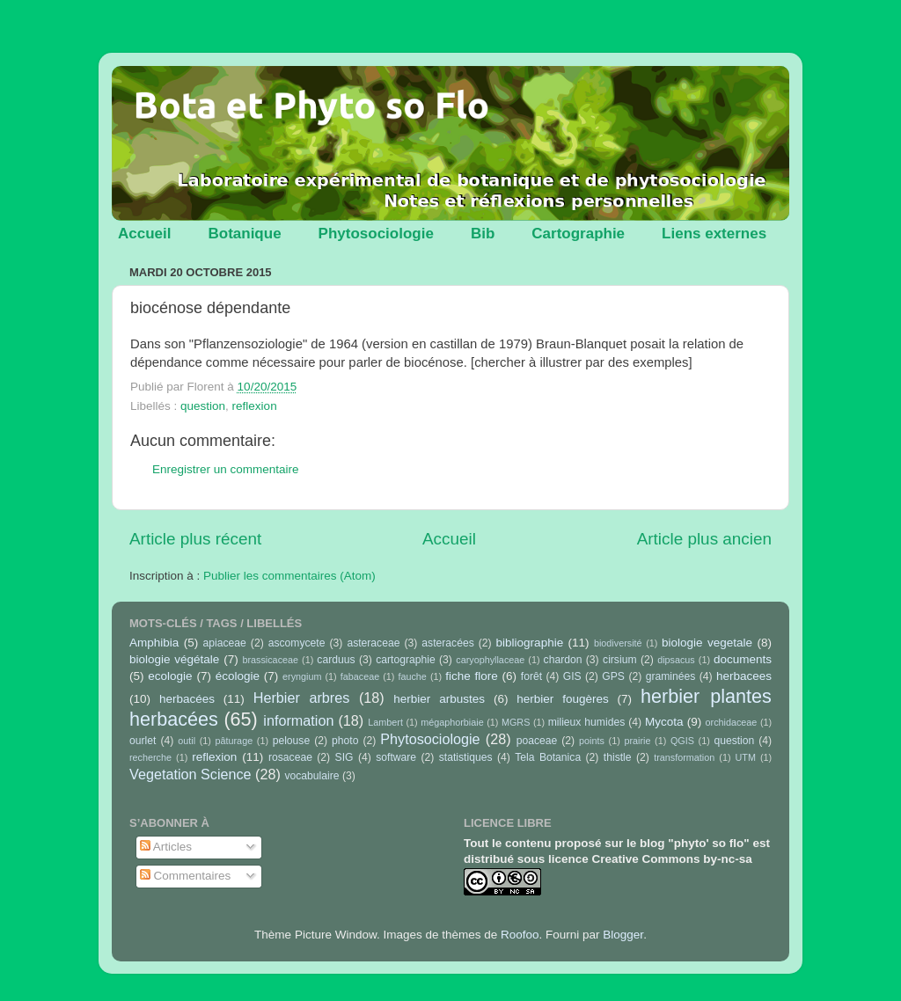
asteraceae (373, 643)
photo (345, 740)
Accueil (144, 233)
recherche (150, 757)
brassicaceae (270, 659)
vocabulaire (311, 776)
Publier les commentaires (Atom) (289, 575)
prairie (637, 740)
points (591, 740)
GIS (572, 676)
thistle (618, 757)
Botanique (244, 233)
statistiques (466, 757)
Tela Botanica (548, 757)
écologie (238, 676)
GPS (613, 676)
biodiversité (618, 643)
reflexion (254, 406)
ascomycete (297, 643)
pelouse (292, 740)
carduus (336, 660)
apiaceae (224, 643)
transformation (684, 757)
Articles (166, 846)
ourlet (142, 740)
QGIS (682, 740)
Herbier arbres (301, 697)
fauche (412, 676)
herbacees (744, 676)
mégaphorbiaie (452, 722)
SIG (344, 757)
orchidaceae (732, 722)
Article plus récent (195, 539)
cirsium (619, 660)
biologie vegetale (707, 642)
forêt (531, 676)
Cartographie (578, 233)
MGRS (516, 722)
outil (186, 740)
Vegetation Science (190, 774)
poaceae (537, 740)
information (298, 720)
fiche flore (471, 676)
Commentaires (185, 875)
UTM (746, 757)
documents (743, 659)
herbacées (187, 698)
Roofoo (520, 934)
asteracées (447, 643)
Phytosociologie (376, 233)
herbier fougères (562, 698)
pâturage (234, 740)
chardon (563, 660)
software (396, 757)
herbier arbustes (439, 698)
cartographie (406, 660)
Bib (482, 233)
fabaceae (360, 676)
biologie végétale (174, 659)
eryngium (301, 676)
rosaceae (290, 757)
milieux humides (587, 722)
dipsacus (676, 659)
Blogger (623, 934)
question (202, 406)
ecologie (170, 676)
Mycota (664, 721)
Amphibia (154, 642)
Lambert (385, 722)
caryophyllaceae (490, 659)
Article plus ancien (704, 539)
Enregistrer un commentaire (225, 469)
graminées (671, 676)
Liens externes (714, 233)
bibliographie (530, 642)
